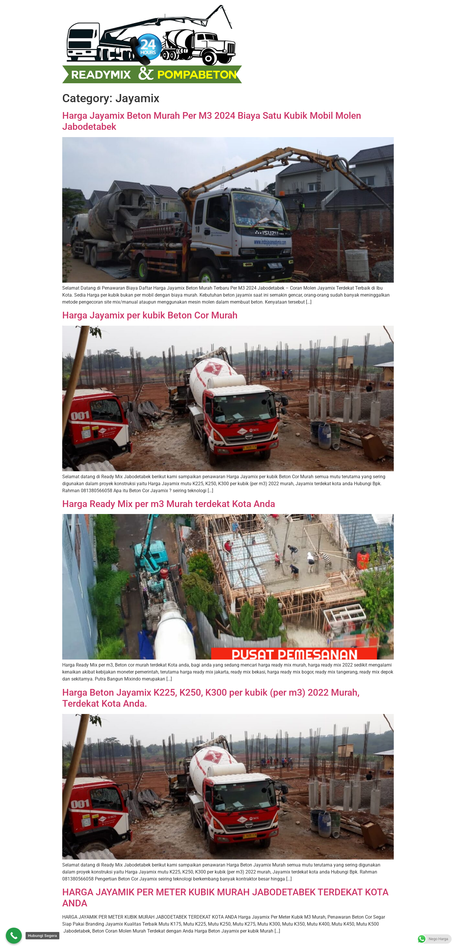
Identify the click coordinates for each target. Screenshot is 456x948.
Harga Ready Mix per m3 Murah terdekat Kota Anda (168, 503)
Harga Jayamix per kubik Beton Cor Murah (150, 315)
